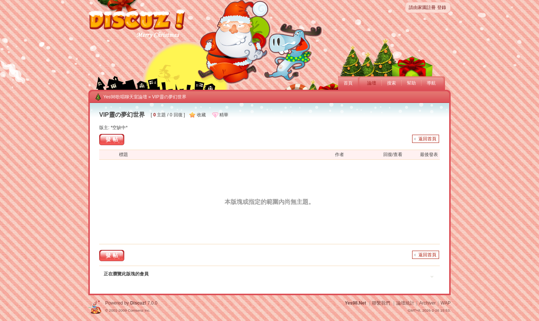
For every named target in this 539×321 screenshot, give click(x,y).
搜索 (391, 83)
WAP (446, 303)
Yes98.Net (355, 303)
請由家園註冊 (422, 7)
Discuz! (138, 303)
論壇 (371, 83)
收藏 (201, 114)
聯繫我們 (381, 303)
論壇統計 (405, 303)
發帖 (113, 139)
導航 (431, 83)
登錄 (441, 7)
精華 (223, 114)
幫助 (411, 83)
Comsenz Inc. (139, 310)
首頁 (348, 83)
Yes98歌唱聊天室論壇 (125, 97)
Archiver (427, 303)
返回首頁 (427, 138)
